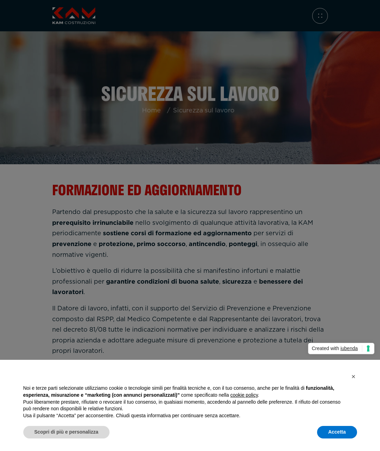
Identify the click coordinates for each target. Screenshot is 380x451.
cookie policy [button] (244, 395)
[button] (353, 376)
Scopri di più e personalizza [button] (66, 432)
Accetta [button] (337, 432)
